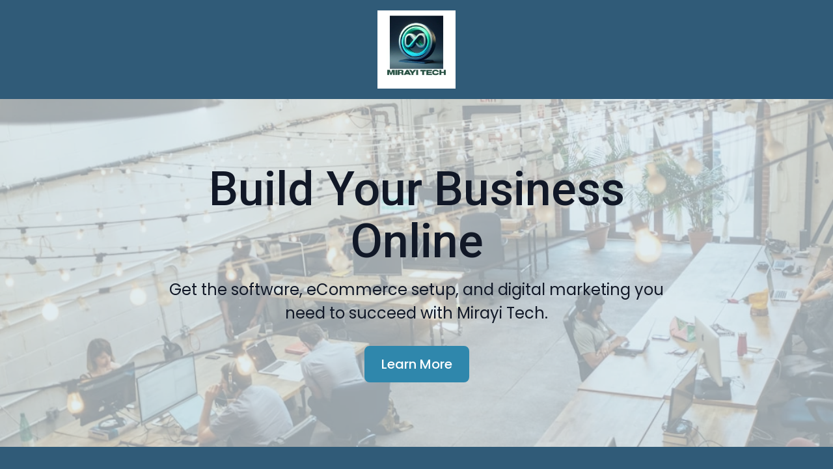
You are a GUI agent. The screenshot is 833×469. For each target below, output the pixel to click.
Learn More (416, 404)
